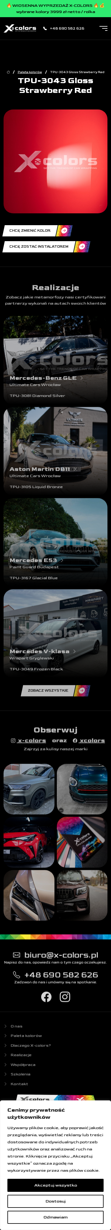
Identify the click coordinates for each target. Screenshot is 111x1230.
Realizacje (17, 1058)
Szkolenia (17, 1077)
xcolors (89, 743)
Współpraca (20, 1067)
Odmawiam (55, 1217)
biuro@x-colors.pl (55, 957)
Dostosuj (56, 1201)
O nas (13, 1029)
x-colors (28, 743)
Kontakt (16, 1086)
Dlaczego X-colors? (27, 1048)
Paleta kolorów (30, 72)
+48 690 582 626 (63, 28)
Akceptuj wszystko (55, 1185)
